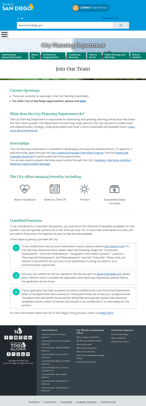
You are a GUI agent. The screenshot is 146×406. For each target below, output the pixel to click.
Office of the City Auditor (86, 347)
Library (85, 24)
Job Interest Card (114, 245)
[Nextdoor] (25, 336)
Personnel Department (86, 361)
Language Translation (86, 400)
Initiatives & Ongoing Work (50, 54)
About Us (34, 54)
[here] (83, 100)
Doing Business (63, 26)
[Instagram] (20, 336)
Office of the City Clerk (85, 350)
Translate (136, 6)
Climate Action (93, 54)
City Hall (134, 24)
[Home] (4, 29)
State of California (118, 337)
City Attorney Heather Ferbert (88, 339)
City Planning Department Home (11, 54)
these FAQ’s (106, 311)
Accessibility (66, 400)
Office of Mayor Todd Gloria (88, 336)
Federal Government (120, 340)
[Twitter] (11, 336)
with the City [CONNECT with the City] (72, 11)
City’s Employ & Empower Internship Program (77, 151)
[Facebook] (7, 336)
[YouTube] (16, 336)
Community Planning (75, 54)
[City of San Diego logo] (18, 10)
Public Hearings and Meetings (115, 54)
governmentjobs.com (109, 272)
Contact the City (107, 400)
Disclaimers (34, 400)
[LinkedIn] (30, 336)
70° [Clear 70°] (114, 6)
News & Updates (136, 54)
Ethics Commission (84, 343)
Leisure (19, 24)
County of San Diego (119, 333)
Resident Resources (41, 26)
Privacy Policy (50, 400)
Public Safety (110, 24)
